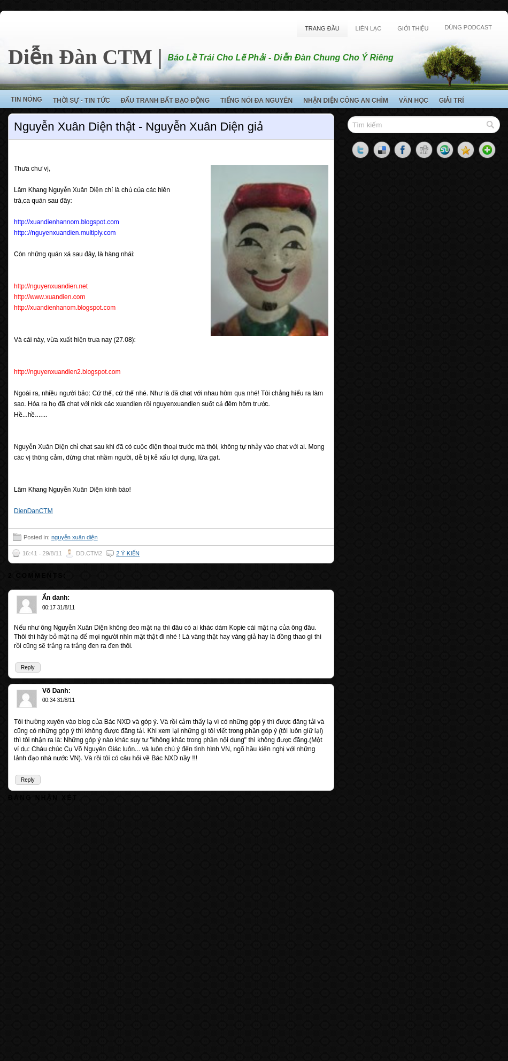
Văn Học (413, 100)
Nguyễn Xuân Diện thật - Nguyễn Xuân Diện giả (138, 126)
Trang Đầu (322, 28)
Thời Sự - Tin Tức (81, 100)
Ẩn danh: (56, 597)
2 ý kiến (128, 553)
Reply (28, 667)
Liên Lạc (369, 28)
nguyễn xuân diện (74, 537)
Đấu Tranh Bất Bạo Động (165, 100)
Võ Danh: (56, 690)
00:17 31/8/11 (58, 607)
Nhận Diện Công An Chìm (345, 100)
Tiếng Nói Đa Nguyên (256, 100)
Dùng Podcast (468, 27)
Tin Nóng (26, 99)
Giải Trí (451, 100)
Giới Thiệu (412, 28)
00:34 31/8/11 (58, 700)
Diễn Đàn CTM (80, 57)
